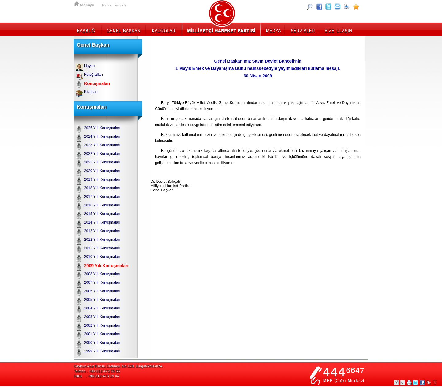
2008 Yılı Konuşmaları (102, 274)
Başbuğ (88, 29)
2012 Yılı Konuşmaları (102, 239)
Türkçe (106, 5)
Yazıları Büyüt (396, 382)
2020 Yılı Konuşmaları (102, 171)
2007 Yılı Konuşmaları (102, 282)
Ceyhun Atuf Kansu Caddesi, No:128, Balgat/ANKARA (118, 366)
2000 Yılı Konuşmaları (102, 342)
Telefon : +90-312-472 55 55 (97, 371)
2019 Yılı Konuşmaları (102, 179)
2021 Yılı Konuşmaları (102, 162)
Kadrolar (163, 29)
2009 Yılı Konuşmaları (106, 265)
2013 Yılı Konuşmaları (102, 231)
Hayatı (89, 66)
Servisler (302, 29)
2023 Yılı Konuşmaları (102, 145)
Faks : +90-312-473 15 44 (96, 376)
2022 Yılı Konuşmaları (102, 154)
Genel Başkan (124, 29)
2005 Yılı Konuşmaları (102, 300)
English (120, 5)
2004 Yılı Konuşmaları (102, 308)
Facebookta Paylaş (422, 382)
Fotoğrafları (93, 74)
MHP (221, 29)
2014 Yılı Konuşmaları (102, 222)
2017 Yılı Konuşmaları (102, 196)
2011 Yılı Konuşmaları (102, 248)
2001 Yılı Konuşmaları (102, 334)
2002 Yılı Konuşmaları (102, 325)
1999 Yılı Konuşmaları (102, 351)
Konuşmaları (97, 83)
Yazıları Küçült (402, 382)
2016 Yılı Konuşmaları (102, 205)
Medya (273, 29)
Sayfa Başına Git (434, 382)
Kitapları (91, 92)
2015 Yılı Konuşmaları (102, 214)
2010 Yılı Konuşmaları (102, 257)
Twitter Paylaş (415, 382)
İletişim (338, 29)
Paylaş (428, 382)
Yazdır (409, 382)
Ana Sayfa (77, 3)
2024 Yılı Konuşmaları (102, 136)
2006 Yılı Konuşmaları (102, 291)
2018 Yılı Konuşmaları (102, 188)
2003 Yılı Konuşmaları (102, 317)
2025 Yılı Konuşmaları (102, 128)
